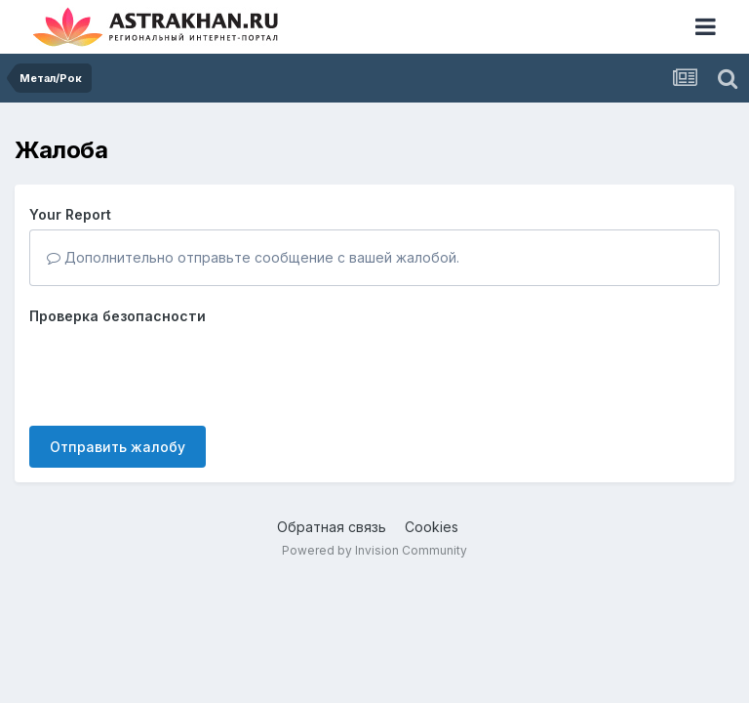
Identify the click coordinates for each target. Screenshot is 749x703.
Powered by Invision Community (374, 550)
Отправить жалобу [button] (117, 446)
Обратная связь (331, 526)
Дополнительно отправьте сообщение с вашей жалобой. (253, 257)
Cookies (431, 526)
